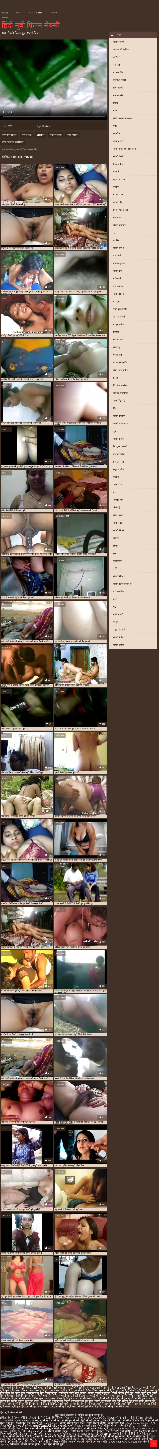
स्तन (114, 233)
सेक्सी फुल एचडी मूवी (145, 1398)
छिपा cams (118, 87)
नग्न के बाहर (118, 286)
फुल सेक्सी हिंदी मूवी (109, 1390)
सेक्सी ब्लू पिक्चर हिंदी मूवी (107, 1401)
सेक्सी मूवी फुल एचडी (68, 1403)
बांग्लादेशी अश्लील (120, 362)
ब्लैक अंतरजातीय (120, 316)
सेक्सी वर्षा (117, 271)
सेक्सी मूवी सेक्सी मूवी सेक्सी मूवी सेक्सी (60, 1420)
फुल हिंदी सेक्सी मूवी (131, 1390)
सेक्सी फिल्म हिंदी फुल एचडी (64, 1398)
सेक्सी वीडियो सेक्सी (69, 1439)
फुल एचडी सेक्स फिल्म (126, 1387)
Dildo (115, 553)
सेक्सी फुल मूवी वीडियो (52, 1401)
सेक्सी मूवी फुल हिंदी (15, 1406)
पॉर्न (24, 1431)
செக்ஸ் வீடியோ (37, 1431)
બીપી (118, 1417)
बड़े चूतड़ (116, 301)
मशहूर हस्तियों (118, 324)
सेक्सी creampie (120, 423)
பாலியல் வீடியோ (11, 1428)
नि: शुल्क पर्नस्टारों (120, 446)
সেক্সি (18, 1420)
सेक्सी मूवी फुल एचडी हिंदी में (119, 1403)
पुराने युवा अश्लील (120, 309)
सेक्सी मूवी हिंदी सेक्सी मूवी (29, 1423)
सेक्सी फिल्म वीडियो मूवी (96, 1428)
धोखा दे (116, 477)
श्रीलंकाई (116, 507)
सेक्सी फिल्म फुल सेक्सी (111, 1395)
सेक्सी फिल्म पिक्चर (94, 1431)
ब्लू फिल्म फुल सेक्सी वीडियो (25, 1393)
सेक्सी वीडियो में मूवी (107, 1425)
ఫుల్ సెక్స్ (17, 1433)
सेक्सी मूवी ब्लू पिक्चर (66, 1406)
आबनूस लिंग (118, 500)
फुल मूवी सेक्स (88, 1425)
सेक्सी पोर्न (148, 1441)
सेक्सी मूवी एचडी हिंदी (133, 1401)
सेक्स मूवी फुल (7, 1423)
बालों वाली (117, 255)
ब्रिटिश (115, 408)
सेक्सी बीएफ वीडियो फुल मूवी (78, 1401)
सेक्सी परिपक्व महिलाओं (122, 118)
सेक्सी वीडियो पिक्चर (58, 1431)
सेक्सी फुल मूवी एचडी (28, 1401)
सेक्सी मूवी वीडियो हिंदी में (90, 1406)
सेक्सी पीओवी (118, 439)
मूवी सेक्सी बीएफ (48, 1393)
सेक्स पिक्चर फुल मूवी (122, 1393)
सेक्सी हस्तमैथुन (119, 225)
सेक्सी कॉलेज (118, 294)
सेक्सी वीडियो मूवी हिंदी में (126, 1433)
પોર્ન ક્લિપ (29, 1428)
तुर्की (115, 568)
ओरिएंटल (117, 57)
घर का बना (117, 355)
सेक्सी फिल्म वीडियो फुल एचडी (34, 1398)
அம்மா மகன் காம (82, 1433)
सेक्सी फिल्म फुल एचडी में (85, 1395)
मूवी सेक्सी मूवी (14, 1441)
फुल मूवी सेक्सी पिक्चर (16, 1390)
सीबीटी (116, 538)
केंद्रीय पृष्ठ (5, 13)
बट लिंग (116, 240)
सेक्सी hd (117, 133)
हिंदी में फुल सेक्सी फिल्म (70, 1436)
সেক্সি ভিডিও (44, 1433)
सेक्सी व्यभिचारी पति (121, 370)
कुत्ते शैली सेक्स (119, 454)
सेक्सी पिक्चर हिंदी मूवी (35, 1395)
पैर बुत (115, 622)
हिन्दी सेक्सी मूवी (116, 1423)
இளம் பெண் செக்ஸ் (137, 1423)
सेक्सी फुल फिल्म (8, 1401)
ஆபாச (4, 1444)
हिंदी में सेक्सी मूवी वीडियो (118, 1431)
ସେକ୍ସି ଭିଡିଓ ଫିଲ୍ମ (103, 1417)
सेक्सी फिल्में (77, 1431)
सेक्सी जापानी (118, 515)
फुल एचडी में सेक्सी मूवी (102, 1387)
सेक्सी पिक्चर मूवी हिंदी (11, 1395)
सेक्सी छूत (117, 347)
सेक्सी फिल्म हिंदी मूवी (91, 1398)
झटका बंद (117, 217)
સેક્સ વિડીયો (110, 1420)
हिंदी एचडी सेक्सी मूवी (17, 1439)
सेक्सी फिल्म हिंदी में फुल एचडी (118, 1398)
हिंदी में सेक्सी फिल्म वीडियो (37, 1441)
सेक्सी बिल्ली (118, 156)
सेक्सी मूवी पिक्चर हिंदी (19, 1403)
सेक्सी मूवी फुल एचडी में (92, 1403)
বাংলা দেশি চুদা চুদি (81, 1417)
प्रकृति (115, 378)
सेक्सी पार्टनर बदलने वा (122, 584)
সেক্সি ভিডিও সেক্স (111, 1441)
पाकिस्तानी (117, 278)
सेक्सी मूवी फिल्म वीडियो (44, 1403)
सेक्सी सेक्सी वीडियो (96, 1423)
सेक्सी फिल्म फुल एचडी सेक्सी (51, 1428)
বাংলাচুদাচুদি (126, 1425)
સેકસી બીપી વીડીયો (40, 1417)
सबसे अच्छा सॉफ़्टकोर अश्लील (125, 149)
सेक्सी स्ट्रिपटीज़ (119, 400)
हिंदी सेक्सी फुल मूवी (91, 1420)
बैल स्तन (116, 65)
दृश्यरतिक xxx (119, 179)
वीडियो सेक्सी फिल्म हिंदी (72, 1423)
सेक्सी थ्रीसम (118, 484)
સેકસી (110, 1439)
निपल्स (116, 332)
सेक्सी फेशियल (119, 576)
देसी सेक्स (14, 1444)
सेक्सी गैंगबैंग (118, 637)
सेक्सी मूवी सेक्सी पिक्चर (117, 1406)
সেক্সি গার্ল (15, 1431)
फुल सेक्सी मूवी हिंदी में (61, 1390)
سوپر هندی (52, 1439)
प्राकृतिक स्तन (118, 462)
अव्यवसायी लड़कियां (121, 49)
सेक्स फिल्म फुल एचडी (146, 1393)
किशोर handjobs (120, 210)
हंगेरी (115, 599)
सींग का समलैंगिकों (120, 393)
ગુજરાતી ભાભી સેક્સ (69, 1425)
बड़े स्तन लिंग (118, 72)
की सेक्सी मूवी (37, 1439)
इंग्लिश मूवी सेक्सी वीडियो (128, 1439)
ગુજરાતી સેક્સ (30, 1420)
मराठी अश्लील (141, 1425)
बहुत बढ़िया (117, 561)
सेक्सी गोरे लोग (119, 530)
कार (114, 492)
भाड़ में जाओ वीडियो (35, 13)
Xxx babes (118, 164)
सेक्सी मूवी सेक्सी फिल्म (119, 1436)
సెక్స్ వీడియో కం (103, 1433)
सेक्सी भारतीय (118, 42)
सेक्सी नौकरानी (119, 416)
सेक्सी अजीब (118, 645)
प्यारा (115, 126)
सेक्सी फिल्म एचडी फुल (59, 1395)
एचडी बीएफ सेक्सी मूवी (30, 1387)
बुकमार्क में (53, 13)
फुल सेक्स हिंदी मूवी (38, 1390)
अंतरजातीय (117, 202)
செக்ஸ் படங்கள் (131, 1441)
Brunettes (118, 339)
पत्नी (115, 110)
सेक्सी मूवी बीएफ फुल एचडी (40, 1406)
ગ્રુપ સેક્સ (30, 1433)
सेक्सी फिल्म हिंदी (141, 1431)
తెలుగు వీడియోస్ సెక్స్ (44, 1425)
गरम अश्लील (118, 95)
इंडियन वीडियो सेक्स (133, 1417)
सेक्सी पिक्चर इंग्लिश (31, 1444)
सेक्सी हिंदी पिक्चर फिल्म (93, 1439)
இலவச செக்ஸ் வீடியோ (124, 1428)
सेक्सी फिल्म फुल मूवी (46, 1436)
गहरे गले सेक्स (119, 591)
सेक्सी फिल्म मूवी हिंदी (135, 1395)
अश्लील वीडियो (60, 1441)
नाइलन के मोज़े (119, 629)
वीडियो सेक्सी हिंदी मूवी (99, 1393)
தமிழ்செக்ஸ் (51, 1423)
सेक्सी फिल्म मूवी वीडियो (21, 1436)
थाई (114, 607)
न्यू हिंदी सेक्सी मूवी (52, 1387)
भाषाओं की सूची (76, 1441)
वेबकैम (116, 187)
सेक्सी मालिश (118, 248)
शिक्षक (115, 546)
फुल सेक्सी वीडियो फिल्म (86, 1390)
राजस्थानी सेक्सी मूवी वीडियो (72, 1393)
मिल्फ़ (115, 103)
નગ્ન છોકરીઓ (23, 1425)
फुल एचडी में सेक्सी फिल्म (76, 1387)
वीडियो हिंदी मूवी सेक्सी (146, 1420)
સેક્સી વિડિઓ (74, 1428)
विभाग (18, 13)
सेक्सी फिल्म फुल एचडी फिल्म (12, 142)
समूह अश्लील (118, 469)
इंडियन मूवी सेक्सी (9, 1387)
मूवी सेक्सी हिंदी (126, 1420)
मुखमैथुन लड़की (119, 80)
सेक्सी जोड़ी (117, 523)
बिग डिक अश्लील (120, 385)
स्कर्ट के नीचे (118, 614)
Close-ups (118, 194)
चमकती (116, 171)
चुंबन (115, 431)
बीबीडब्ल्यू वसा (119, 263)
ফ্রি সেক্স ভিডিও (61, 1433)
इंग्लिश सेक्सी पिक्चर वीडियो (13, 1417)
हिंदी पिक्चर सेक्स (61, 1417)
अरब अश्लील (118, 141)
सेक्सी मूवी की (93, 1441)
